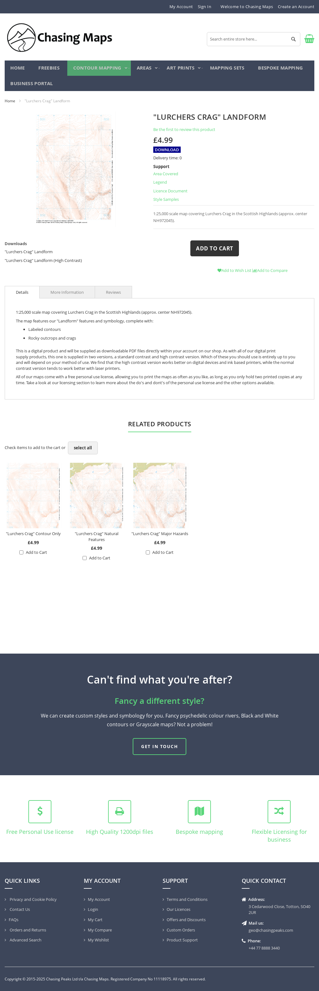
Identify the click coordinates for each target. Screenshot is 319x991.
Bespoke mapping (199, 831)
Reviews (113, 296)
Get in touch (159, 746)
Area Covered (165, 178)
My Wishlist (98, 940)
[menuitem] (47, 69)
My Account (181, 6)
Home (10, 105)
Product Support (182, 940)
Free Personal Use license (40, 831)
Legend (160, 186)
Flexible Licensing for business (279, 836)
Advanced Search (25, 940)
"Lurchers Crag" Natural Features (96, 541)
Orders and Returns (27, 930)
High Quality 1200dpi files (119, 831)
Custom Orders (181, 930)
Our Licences (178, 909)
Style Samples (166, 203)
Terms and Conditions (187, 899)
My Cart (95, 919)
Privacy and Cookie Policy (33, 899)
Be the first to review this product (184, 134)
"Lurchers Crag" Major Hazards (159, 538)
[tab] (22, 296)
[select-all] (83, 452)
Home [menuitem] (18, 69)
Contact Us (19, 909)
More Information (67, 296)
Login (93, 909)
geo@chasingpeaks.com (271, 930)
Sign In (205, 6)
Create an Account (296, 6)
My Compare (100, 930)
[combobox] (253, 39)
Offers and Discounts (186, 919)
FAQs (13, 919)
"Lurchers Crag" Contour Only (33, 538)
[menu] (159, 77)
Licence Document (170, 195)
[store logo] (59, 37)
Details (22, 296)
